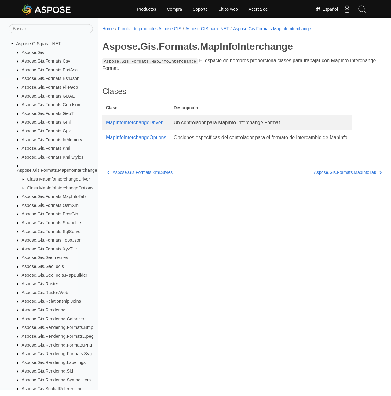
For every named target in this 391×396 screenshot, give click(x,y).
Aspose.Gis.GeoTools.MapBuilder (54, 275)
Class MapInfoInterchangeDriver (58, 179)
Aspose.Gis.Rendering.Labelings (54, 362)
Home (108, 28)
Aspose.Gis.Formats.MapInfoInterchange (57, 170)
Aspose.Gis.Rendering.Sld (47, 371)
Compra (174, 9)
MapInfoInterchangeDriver (134, 122)
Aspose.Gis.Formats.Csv (46, 61)
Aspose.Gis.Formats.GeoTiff (49, 113)
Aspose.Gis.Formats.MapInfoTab (54, 196)
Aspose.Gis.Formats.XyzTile (49, 249)
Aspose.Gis (33, 52)
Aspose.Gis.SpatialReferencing (52, 388)
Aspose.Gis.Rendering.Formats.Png (57, 345)
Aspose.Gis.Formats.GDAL (48, 96)
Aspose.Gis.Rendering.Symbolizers (56, 379)
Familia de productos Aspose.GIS (149, 28)
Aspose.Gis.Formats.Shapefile (51, 222)
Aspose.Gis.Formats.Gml (46, 122)
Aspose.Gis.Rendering (44, 310)
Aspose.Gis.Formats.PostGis (50, 213)
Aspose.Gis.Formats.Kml (46, 148)
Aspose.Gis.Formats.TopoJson (52, 240)
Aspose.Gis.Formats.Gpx (46, 130)
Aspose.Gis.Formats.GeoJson (51, 104)
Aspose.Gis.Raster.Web (45, 292)
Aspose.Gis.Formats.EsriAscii (51, 69)
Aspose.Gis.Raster (40, 283)
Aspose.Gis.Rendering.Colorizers (54, 318)
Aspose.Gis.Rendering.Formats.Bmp (57, 327)
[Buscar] (51, 28)
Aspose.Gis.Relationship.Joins (51, 301)
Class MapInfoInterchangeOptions (60, 187)
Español (327, 9)
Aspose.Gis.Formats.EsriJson (51, 78)
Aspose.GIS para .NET (38, 43)
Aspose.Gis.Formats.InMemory (52, 139)
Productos (146, 9)
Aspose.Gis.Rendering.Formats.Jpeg (58, 336)
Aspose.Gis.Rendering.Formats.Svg (57, 353)
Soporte (200, 9)
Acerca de (258, 9)
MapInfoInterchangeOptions (136, 137)
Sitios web (228, 9)
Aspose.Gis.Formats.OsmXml (51, 205)
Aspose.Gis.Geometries (45, 257)
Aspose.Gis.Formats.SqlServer (52, 231)
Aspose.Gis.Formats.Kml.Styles (52, 157)
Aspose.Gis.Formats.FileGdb (50, 87)
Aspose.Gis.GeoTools (43, 266)
